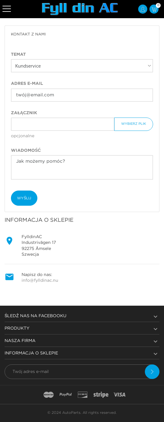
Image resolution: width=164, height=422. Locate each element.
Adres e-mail (27, 83)
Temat (18, 54)
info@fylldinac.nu (40, 280)
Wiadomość (26, 150)
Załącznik (24, 113)
